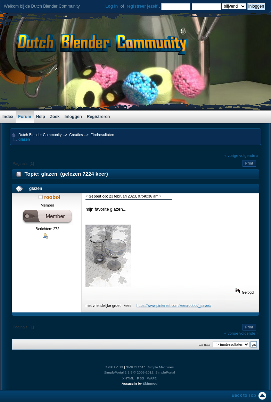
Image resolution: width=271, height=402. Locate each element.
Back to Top (244, 395)
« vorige (231, 155)
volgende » (248, 155)
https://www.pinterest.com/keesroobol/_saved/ (174, 305)
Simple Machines (160, 367)
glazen (35, 188)
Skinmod (150, 383)
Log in (111, 6)
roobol (52, 197)
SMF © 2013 (136, 367)
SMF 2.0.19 (114, 367)
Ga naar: (205, 344)
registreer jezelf (141, 6)
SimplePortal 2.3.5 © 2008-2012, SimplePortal (139, 372)
